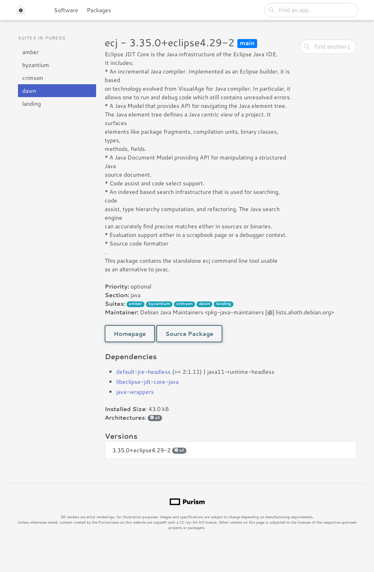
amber (30, 52)
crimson (32, 77)
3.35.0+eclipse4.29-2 (149, 450)
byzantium (35, 65)
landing (31, 103)
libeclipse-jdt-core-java (147, 381)
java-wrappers (135, 391)
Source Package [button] (189, 333)
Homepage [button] (130, 333)
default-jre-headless (143, 371)
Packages (99, 10)
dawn (29, 90)
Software (66, 10)
